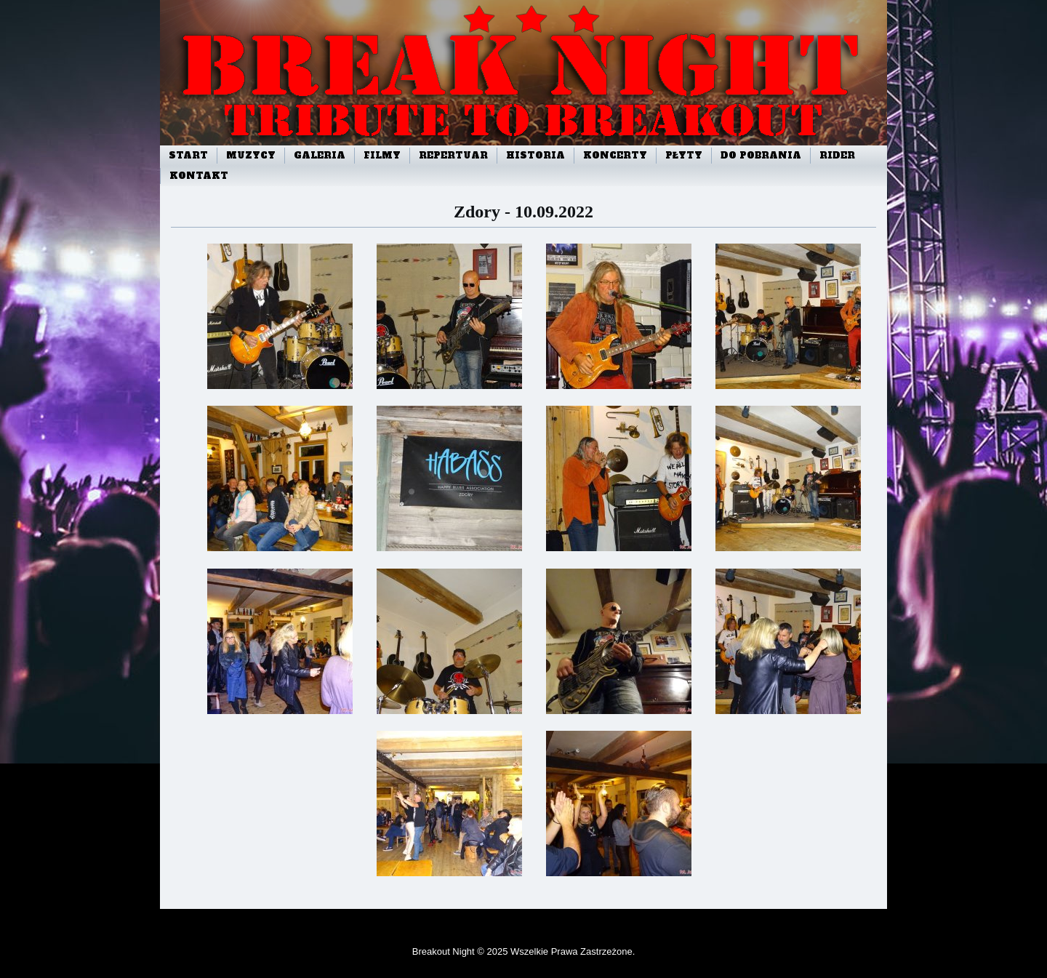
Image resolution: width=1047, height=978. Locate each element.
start (188, 155)
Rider (837, 155)
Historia (535, 155)
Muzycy (251, 155)
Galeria (319, 155)
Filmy (382, 155)
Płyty (683, 155)
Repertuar (453, 155)
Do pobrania (761, 155)
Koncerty (615, 155)
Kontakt (198, 176)
